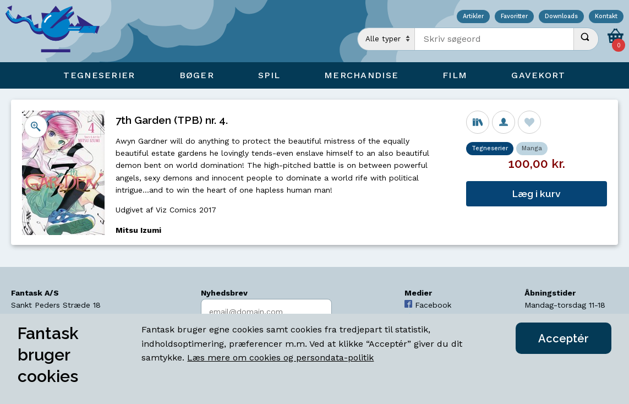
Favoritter (514, 16)
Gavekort (538, 75)
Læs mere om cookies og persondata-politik (280, 357)
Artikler (473, 16)
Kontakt (606, 16)
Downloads (561, 16)
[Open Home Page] (58, 31)
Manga (532, 148)
